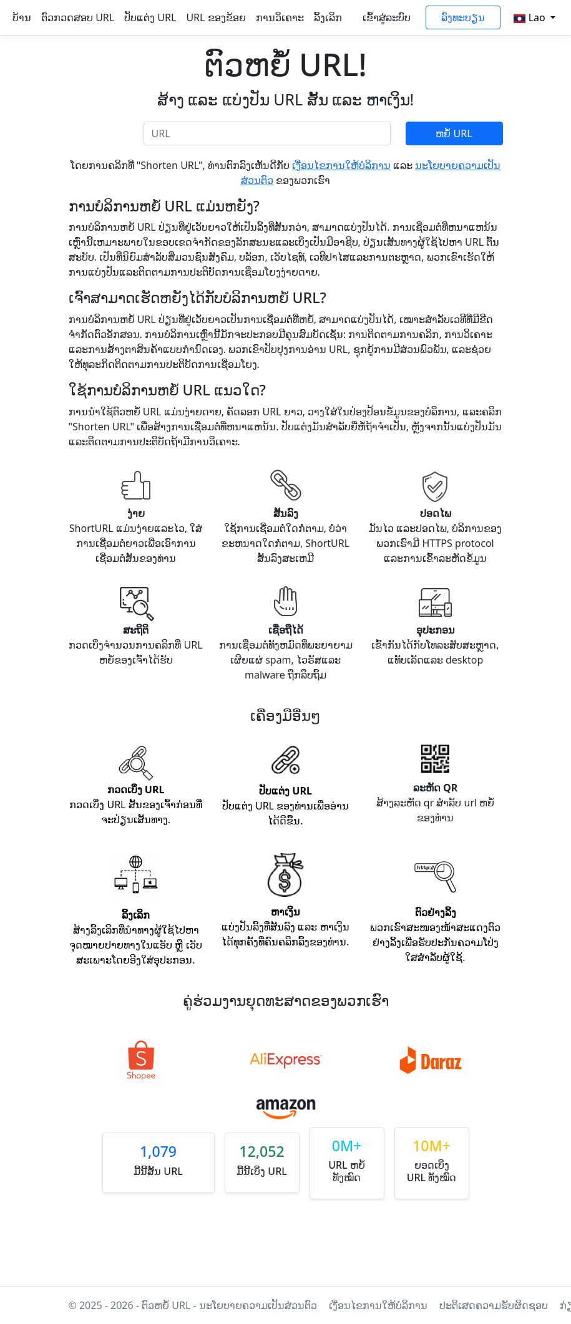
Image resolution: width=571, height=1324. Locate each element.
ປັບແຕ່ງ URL (150, 17)
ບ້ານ (21, 17)
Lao (531, 17)
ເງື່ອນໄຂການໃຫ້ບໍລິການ (341, 165)
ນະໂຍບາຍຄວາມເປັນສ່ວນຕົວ (258, 1305)
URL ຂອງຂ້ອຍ (215, 17)
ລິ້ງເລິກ (328, 17)
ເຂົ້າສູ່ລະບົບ (387, 17)
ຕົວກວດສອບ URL (77, 17)
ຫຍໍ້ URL (454, 133)
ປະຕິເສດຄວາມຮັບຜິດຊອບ (494, 1305)
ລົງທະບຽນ (463, 17)
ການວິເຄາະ (280, 17)
